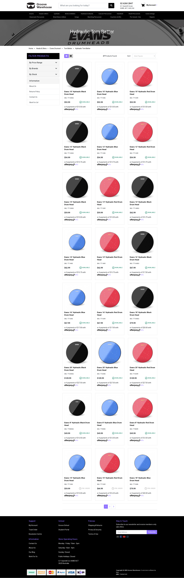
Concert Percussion (105, 14)
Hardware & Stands (87, 14)
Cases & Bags (150, 14)
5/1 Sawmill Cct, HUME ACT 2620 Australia (68, 562)
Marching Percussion (95, 17)
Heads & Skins (43, 14)
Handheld (120, 14)
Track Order (33, 530)
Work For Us (33, 556)
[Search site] (111, 5)
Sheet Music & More (59, 17)
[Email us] (118, 536)
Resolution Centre (35, 534)
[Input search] (84, 5)
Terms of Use (93, 534)
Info (76, 109)
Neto (117, 572)
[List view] (71, 56)
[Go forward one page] (114, 507)
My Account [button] (151, 5)
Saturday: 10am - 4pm (66, 548)
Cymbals (57, 14)
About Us (32, 86)
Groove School (63, 525)
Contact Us (33, 97)
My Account (33, 525)
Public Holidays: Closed (66, 556)
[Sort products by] (143, 56)
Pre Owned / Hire (135, 17)
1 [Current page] (105, 506)
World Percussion (134, 14)
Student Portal (63, 530)
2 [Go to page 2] (109, 506)
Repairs (152, 17)
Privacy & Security (94, 530)
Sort (128, 56)
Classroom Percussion (36, 17)
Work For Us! (33, 102)
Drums (31, 14)
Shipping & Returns (95, 525)
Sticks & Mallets (70, 14)
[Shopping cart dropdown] (143, 5)
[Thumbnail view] (66, 56)
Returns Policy (34, 91)
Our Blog (32, 552)
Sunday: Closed (64, 552)
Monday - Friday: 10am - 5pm (68, 543)
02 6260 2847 (126, 3)
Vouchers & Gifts (115, 17)
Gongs (77, 17)
